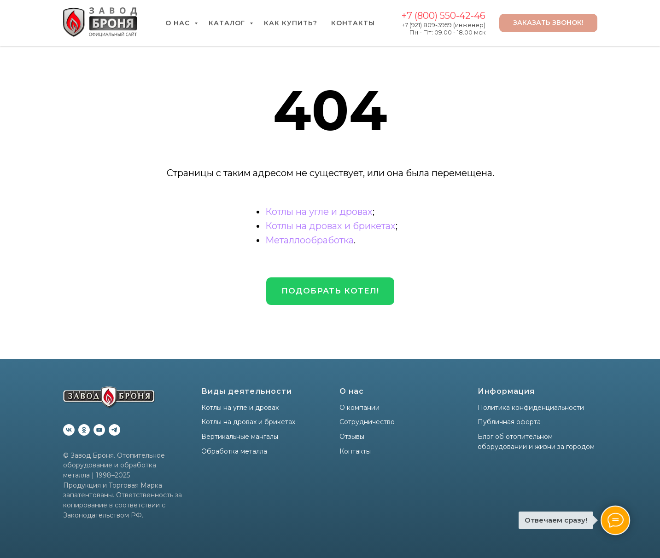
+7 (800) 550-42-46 (443, 15)
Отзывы (351, 436)
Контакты (353, 23)
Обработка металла (234, 451)
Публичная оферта (509, 422)
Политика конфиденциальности (531, 407)
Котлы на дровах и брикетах (330, 225)
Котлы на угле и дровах (319, 211)
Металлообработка (309, 240)
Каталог (228, 23)
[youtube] (99, 430)
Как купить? (290, 23)
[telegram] (114, 430)
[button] (330, 291)
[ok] (84, 430)
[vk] (69, 430)
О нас (178, 23)
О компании (359, 407)
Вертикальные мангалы (239, 436)
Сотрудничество (367, 422)
